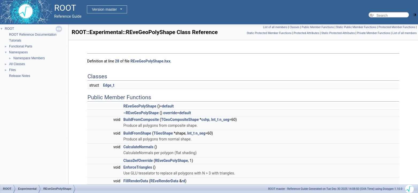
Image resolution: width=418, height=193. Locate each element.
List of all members (275, 27)
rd (183, 181)
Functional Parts (20, 46)
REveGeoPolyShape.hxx (150, 61)
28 (117, 61)
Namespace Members (29, 58)
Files (12, 70)
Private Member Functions (373, 33)
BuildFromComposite (141, 119)
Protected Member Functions (396, 27)
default (168, 106)
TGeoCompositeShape (180, 119)
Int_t (214, 119)
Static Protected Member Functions (269, 33)
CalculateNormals (138, 147)
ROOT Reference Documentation (32, 34)
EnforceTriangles (137, 167)
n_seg (224, 119)
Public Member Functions (318, 27)
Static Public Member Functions (356, 27)
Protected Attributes (306, 33)
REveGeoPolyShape (139, 106)
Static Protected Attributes (338, 33)
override (170, 113)
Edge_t (108, 85)
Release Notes (19, 76)
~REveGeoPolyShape (141, 113)
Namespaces (18, 52)
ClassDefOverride (138, 160)
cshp (205, 119)
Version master (104, 9)
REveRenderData (164, 181)
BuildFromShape (137, 133)
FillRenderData (135, 181)
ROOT (9, 29)
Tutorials (15, 40)
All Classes (17, 64)
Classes (294, 27)
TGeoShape (163, 133)
